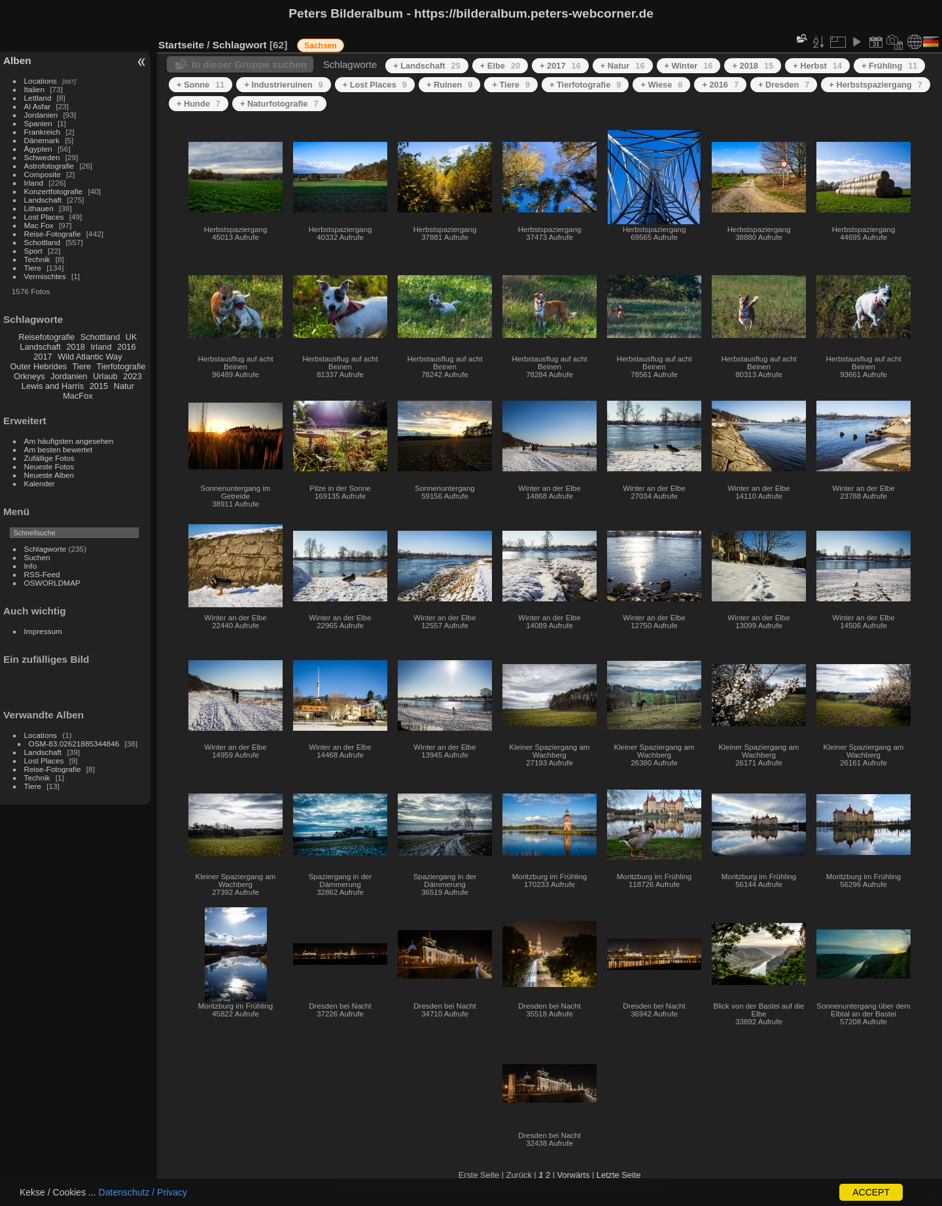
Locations (40, 80)
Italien (34, 89)
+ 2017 (560, 66)
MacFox (78, 396)
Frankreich (42, 131)
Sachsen (320, 45)
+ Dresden (783, 85)
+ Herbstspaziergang (875, 85)
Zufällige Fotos (49, 458)
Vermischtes (45, 276)
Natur (124, 386)
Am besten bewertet (58, 449)
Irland (33, 182)
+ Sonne (200, 85)
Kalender (39, 483)
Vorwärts (573, 1175)
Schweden (42, 157)
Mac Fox (39, 225)
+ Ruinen (450, 85)
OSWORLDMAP (52, 582)
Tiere (32, 267)
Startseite (181, 44)
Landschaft (43, 199)
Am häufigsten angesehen (69, 441)
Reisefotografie (46, 337)
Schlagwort (240, 44)
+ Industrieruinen (283, 85)
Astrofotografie (49, 165)
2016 (126, 347)
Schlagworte (45, 548)
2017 (42, 356)
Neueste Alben (49, 475)
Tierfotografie (121, 366)
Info (30, 565)
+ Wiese (661, 85)
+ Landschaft (427, 66)
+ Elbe (500, 66)
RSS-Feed (42, 574)
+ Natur (623, 66)
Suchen (37, 557)
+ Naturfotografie (279, 104)
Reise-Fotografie (52, 233)
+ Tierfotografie (585, 85)
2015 (99, 386)
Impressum (43, 631)
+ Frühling (889, 66)
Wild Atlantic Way (90, 356)
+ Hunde (198, 104)
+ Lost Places (375, 85)
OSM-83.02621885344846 (74, 743)
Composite (42, 174)
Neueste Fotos (49, 466)
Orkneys (29, 376)
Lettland (38, 97)
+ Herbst (817, 66)
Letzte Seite (619, 1175)
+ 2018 (752, 66)
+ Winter (689, 66)
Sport (33, 250)
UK (131, 337)
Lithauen (39, 208)
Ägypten (38, 148)
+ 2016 (720, 85)
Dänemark (42, 140)
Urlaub (105, 376)
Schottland (42, 242)
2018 (75, 347)
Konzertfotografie (53, 191)
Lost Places (44, 216)
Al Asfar (37, 106)
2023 (132, 376)
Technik (37, 259)
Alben (17, 60)
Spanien (38, 123)
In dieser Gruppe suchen (249, 64)
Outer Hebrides (38, 366)
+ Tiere (511, 85)
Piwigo (929, 1195)
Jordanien (41, 114)
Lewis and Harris (53, 386)
